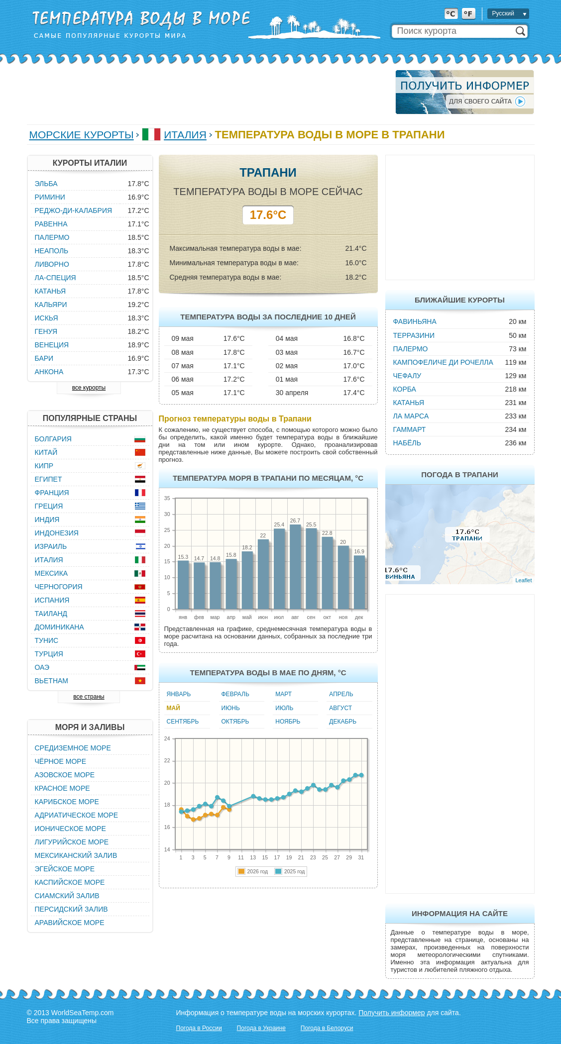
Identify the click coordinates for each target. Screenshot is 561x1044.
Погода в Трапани (459, 474)
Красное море (62, 788)
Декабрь (342, 721)
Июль (284, 708)
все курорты (89, 387)
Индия (47, 519)
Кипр (44, 466)
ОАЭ (42, 667)
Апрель (341, 694)
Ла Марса (411, 416)
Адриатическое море (76, 815)
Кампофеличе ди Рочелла (443, 362)
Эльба (46, 184)
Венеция (52, 345)
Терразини (414, 335)
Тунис (47, 640)
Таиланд (51, 614)
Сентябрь (183, 721)
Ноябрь (287, 721)
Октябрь (235, 721)
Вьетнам (52, 681)
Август (340, 708)
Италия (185, 134)
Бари (44, 358)
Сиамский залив (67, 896)
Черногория (59, 587)
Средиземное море (73, 748)
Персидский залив (71, 909)
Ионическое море (70, 829)
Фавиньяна (415, 321)
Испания (52, 600)
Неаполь (52, 251)
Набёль (407, 443)
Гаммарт (409, 429)
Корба (404, 389)
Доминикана (59, 627)
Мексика (51, 573)
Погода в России (199, 1028)
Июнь (231, 708)
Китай (46, 452)
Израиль (51, 546)
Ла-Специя (55, 278)
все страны (88, 696)
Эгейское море (65, 869)
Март (283, 694)
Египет (48, 479)
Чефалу (407, 376)
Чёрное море (60, 761)
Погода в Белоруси (327, 1028)
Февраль (235, 694)
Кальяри (51, 305)
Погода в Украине (261, 1028)
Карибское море (67, 802)
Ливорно (52, 264)
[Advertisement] (208, 92)
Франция (52, 493)
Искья (46, 318)
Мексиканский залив (76, 855)
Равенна (51, 224)
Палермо (410, 349)
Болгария (53, 439)
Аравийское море (70, 923)
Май (173, 708)
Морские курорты (81, 134)
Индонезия (57, 533)
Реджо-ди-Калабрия (73, 210)
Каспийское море (70, 882)
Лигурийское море (72, 842)
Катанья (409, 403)
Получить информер (391, 1013)
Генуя (46, 331)
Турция (49, 654)
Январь (179, 694)
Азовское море (65, 775)
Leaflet (523, 580)
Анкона (49, 372)
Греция (49, 506)
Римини (50, 197)
